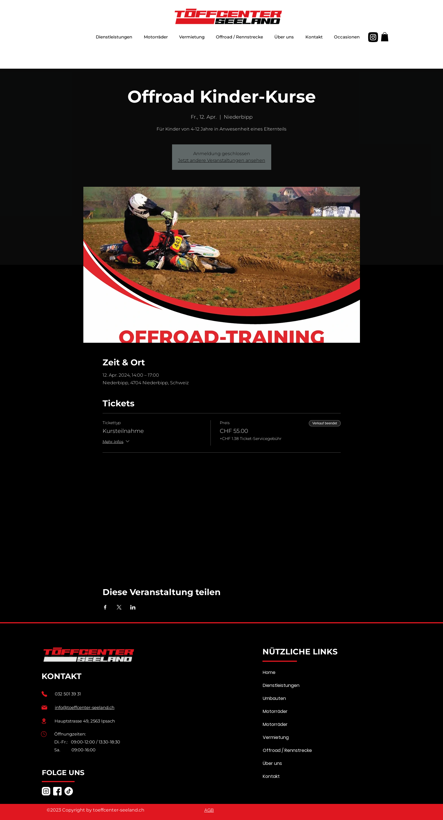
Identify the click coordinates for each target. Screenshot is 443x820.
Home (269, 672)
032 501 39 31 (68, 694)
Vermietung (276, 737)
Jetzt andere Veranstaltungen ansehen (221, 160)
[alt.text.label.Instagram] (373, 37)
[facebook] (57, 791)
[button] (155, 37)
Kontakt (271, 776)
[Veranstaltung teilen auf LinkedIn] (133, 607)
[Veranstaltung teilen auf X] (119, 607)
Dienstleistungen (281, 685)
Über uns (272, 763)
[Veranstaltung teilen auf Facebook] (105, 607)
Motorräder (275, 711)
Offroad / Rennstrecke (287, 750)
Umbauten (274, 698)
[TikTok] (68, 791)
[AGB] (209, 810)
